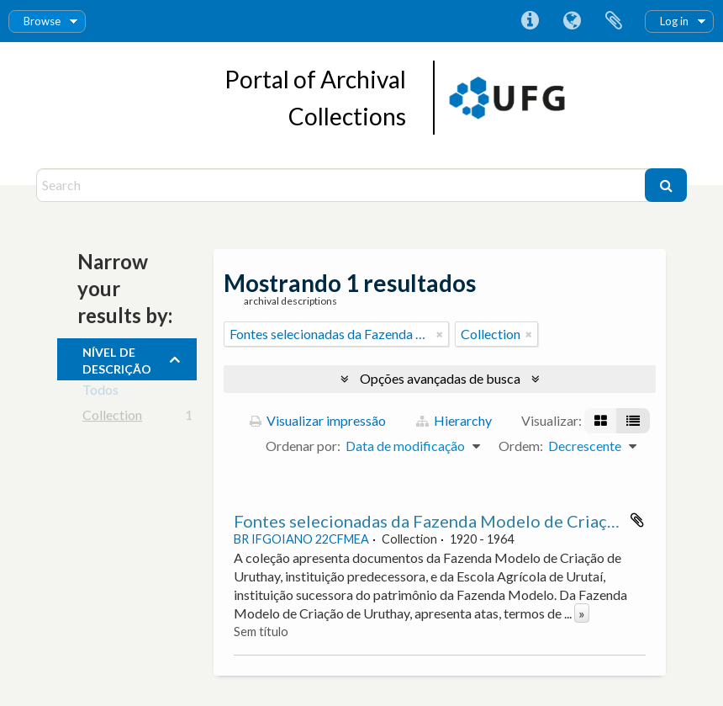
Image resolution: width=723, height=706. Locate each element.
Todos (100, 393)
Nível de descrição (116, 358)
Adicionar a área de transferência (637, 520)
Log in (674, 21)
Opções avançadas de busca (440, 378)
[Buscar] (666, 185)
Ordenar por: (303, 446)
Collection (112, 418)
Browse (42, 21)
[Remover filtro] (439, 334)
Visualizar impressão (318, 420)
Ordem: (521, 446)
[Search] (342, 185)
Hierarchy (454, 420)
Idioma (572, 21)
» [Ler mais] (581, 613)
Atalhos (530, 21)
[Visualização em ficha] (600, 420)
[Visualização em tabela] (633, 420)
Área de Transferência (614, 21)
